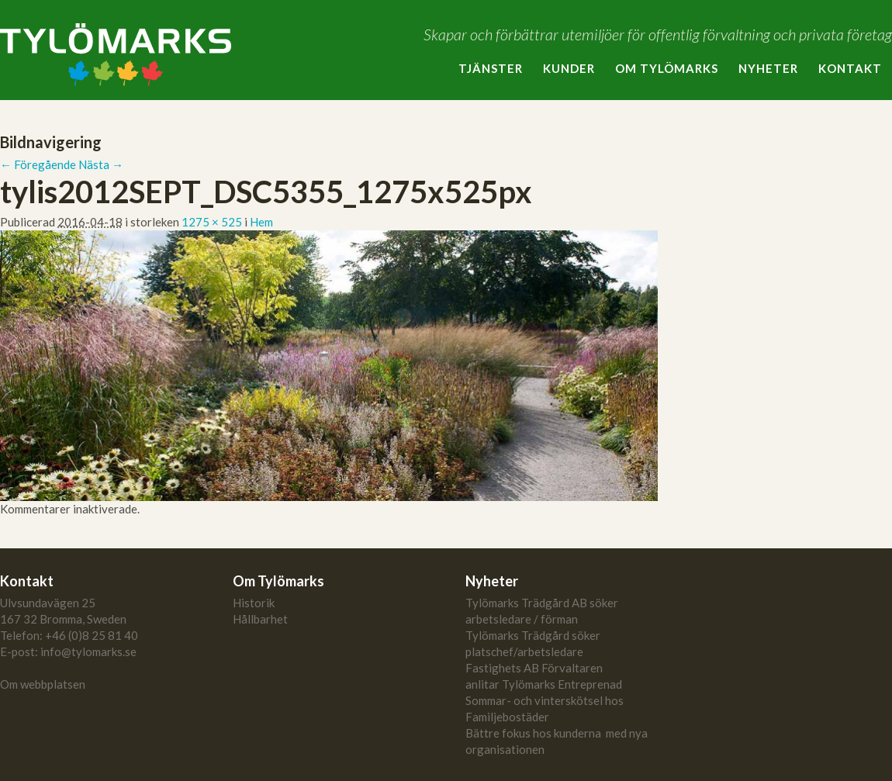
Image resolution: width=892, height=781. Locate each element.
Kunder (569, 68)
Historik (254, 603)
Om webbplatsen (42, 684)
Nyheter (768, 68)
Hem (261, 222)
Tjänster (490, 68)
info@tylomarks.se (88, 651)
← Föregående (38, 164)
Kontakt (850, 68)
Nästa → (100, 164)
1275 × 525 (212, 222)
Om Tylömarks (666, 68)
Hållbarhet (260, 619)
